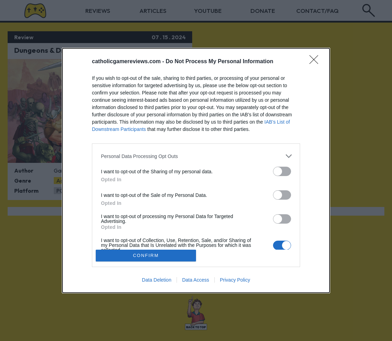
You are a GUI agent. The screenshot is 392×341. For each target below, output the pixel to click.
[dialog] (196, 170)
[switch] (282, 171)
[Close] (316, 61)
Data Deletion (156, 280)
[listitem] (196, 156)
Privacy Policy (235, 280)
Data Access (195, 280)
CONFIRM (146, 255)
